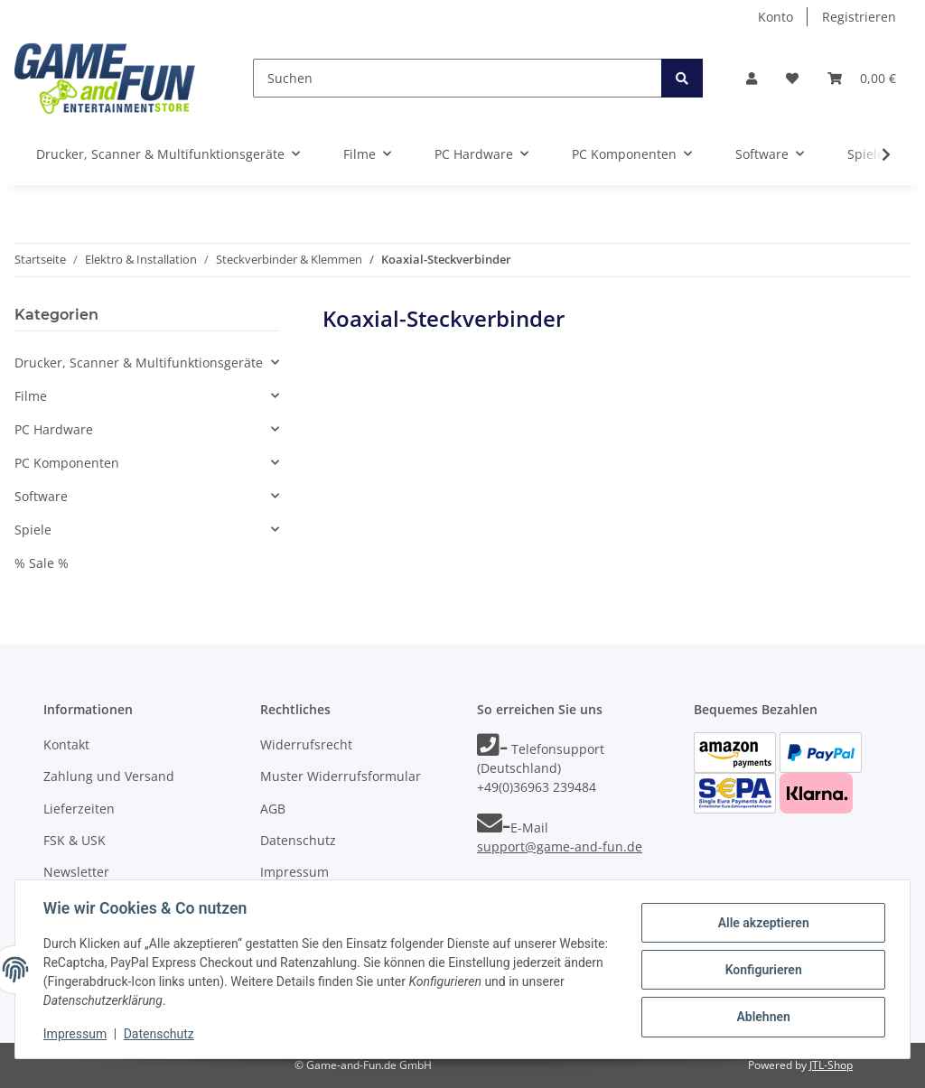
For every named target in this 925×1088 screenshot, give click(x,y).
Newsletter (76, 871)
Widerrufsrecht (306, 744)
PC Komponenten (66, 462)
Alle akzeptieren (762, 923)
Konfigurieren (762, 969)
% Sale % (41, 563)
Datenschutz (298, 840)
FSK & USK (74, 840)
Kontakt (66, 744)
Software (41, 496)
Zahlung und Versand (108, 776)
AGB (272, 808)
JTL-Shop (831, 1065)
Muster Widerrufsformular (340, 776)
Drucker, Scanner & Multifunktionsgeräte (138, 362)
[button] (751, 78)
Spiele (32, 529)
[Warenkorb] (862, 78)
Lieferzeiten (79, 808)
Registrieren (859, 16)
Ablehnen (762, 1016)
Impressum (294, 871)
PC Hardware (53, 429)
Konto (775, 16)
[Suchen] (457, 78)
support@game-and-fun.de (559, 846)
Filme (30, 396)
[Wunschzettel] (792, 78)
